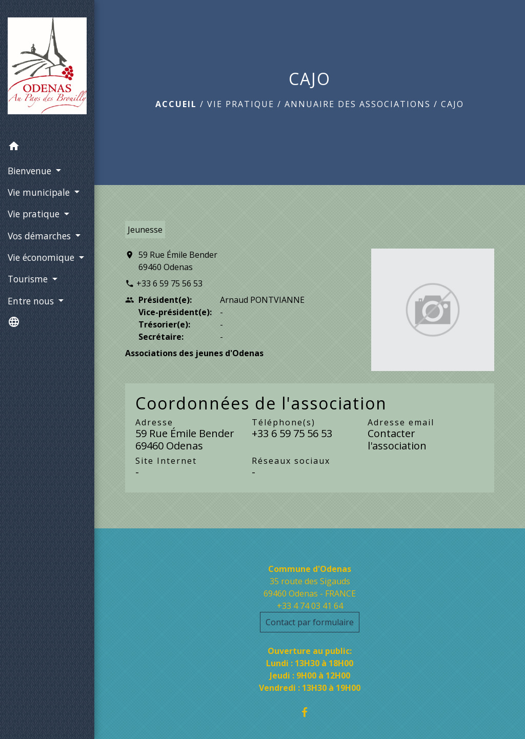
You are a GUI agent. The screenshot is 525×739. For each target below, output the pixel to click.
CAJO (452, 104)
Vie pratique (240, 104)
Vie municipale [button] (40, 192)
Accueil (176, 104)
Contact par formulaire (310, 622)
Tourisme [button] (29, 279)
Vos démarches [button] (40, 236)
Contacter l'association (397, 439)
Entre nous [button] (32, 301)
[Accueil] (47, 68)
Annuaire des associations (358, 104)
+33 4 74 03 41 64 (310, 605)
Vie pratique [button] (35, 214)
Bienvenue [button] (31, 171)
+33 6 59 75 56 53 (169, 283)
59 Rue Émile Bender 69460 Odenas (177, 261)
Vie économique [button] (42, 257)
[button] (47, 147)
